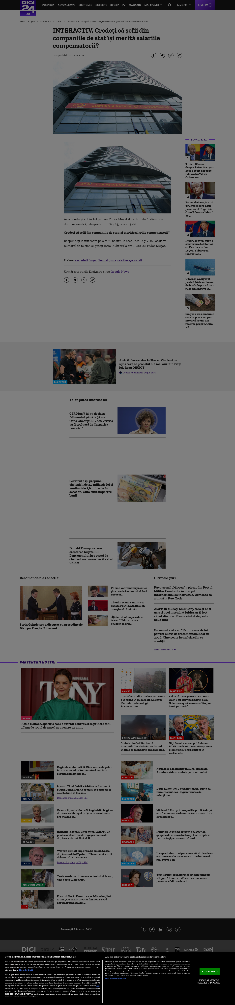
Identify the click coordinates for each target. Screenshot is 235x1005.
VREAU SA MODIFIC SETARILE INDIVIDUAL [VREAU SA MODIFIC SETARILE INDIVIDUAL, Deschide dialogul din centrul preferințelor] (209, 981)
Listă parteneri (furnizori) (115, 978)
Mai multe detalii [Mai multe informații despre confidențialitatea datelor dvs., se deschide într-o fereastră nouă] (26, 970)
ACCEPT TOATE (210, 971)
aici (97, 985)
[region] (117, 978)
